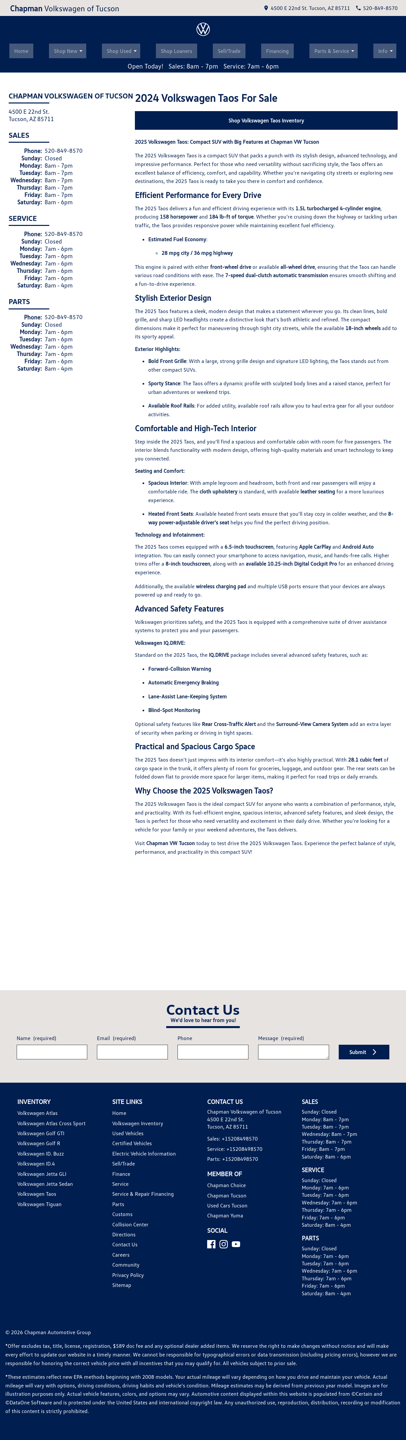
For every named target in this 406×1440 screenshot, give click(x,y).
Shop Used (122, 408)
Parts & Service (338, 408)
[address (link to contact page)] (313, 7)
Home (19, 408)
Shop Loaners (175, 408)
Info (390, 408)
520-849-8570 (61, 507)
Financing (279, 408)
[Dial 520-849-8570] (379, 7)
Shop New (69, 408)
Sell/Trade (229, 408)
